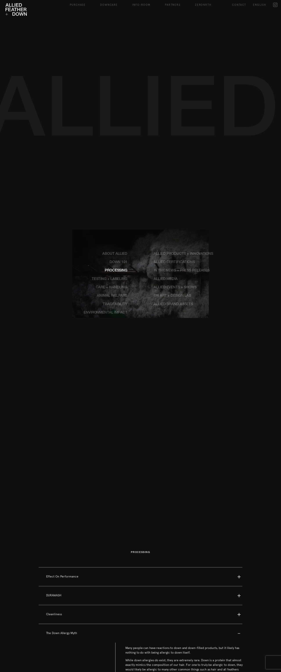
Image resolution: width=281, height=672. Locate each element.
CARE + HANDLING (112, 250)
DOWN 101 (118, 224)
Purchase (78, 4)
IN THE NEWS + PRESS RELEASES (182, 233)
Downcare (108, 4)
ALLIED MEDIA (166, 241)
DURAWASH (53, 557)
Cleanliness (54, 576)
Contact (239, 4)
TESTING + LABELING (109, 241)
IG (275, 5)
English (259, 4)
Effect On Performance (62, 538)
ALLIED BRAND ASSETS (173, 267)
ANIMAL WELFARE (112, 258)
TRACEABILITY (115, 267)
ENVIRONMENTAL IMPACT (105, 275)
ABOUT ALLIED (114, 216)
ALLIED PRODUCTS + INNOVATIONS (183, 216)
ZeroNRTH (203, 4)
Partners (172, 4)
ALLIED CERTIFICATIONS (174, 224)
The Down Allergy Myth (61, 595)
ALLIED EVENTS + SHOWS (175, 250)
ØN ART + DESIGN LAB (172, 258)
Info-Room (141, 4)
